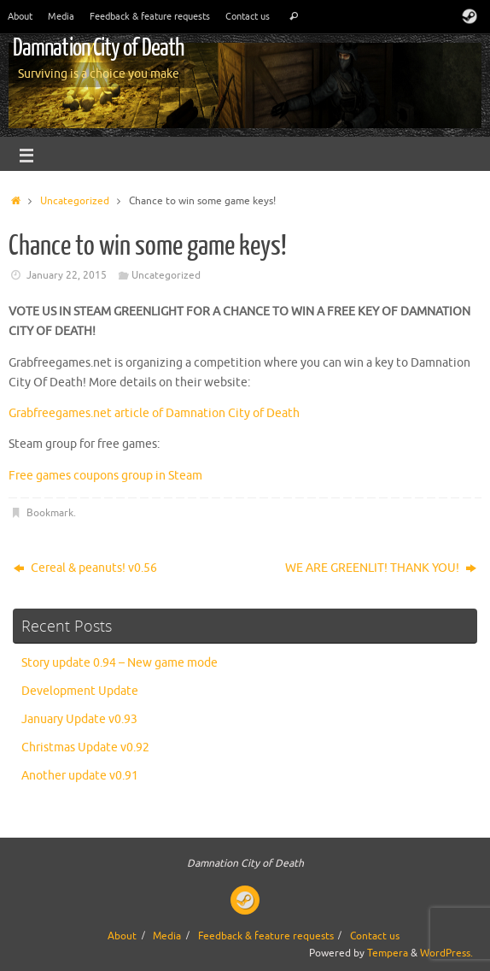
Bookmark (49, 513)
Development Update (79, 691)
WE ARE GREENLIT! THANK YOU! (380, 568)
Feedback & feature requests (150, 16)
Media (61, 16)
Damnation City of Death (98, 48)
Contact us (247, 16)
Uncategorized (74, 201)
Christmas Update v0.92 (85, 747)
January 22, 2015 (66, 275)
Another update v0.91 (79, 775)
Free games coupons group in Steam (105, 475)
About (20, 16)
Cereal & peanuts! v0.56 (85, 568)
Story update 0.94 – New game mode (119, 663)
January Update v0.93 (79, 719)
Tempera (387, 953)
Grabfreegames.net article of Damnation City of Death (154, 413)
